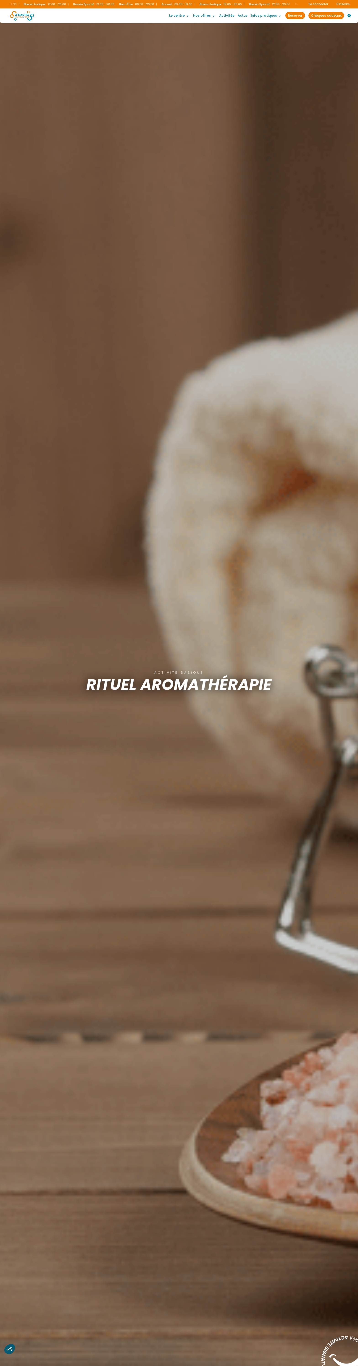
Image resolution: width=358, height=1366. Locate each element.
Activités (226, 15)
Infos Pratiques (264, 15)
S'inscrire (343, 4)
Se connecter (318, 4)
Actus (242, 15)
